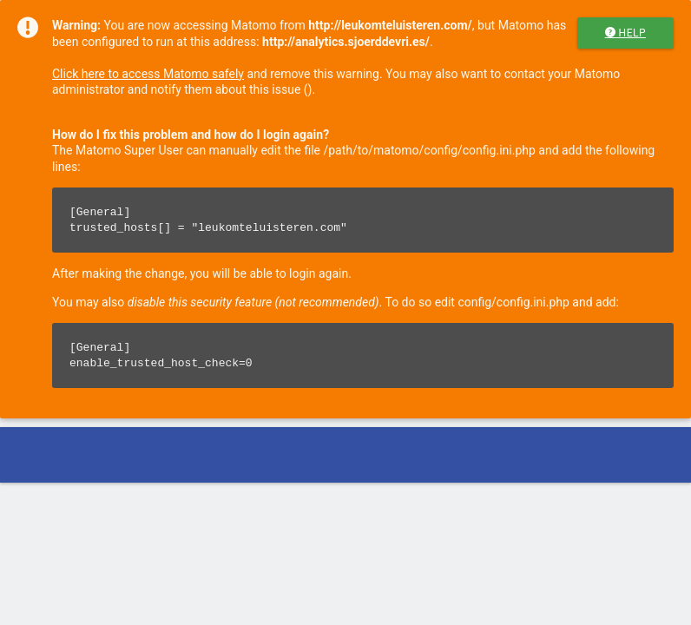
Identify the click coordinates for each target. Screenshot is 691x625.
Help (625, 33)
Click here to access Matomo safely (148, 74)
